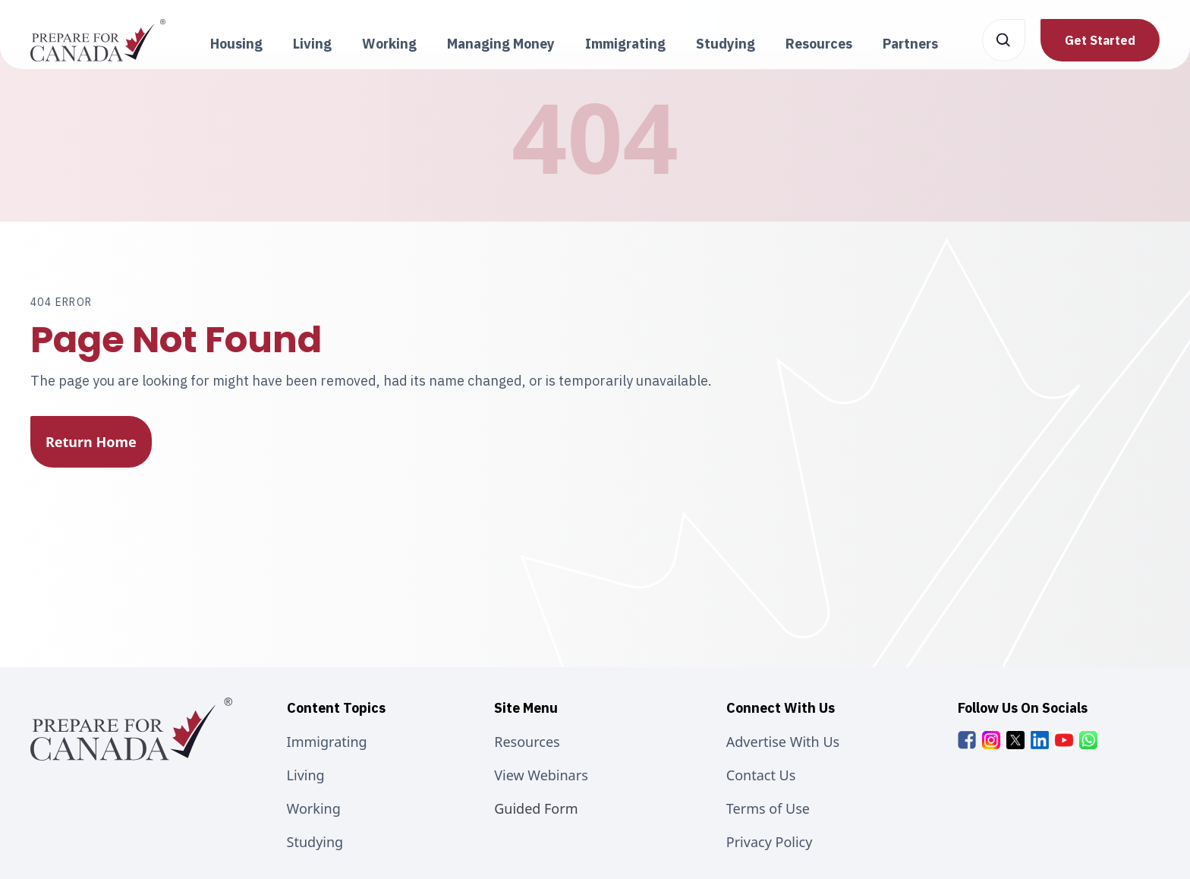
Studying (315, 842)
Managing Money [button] (501, 43)
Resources (526, 741)
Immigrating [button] (625, 43)
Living (306, 775)
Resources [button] (818, 43)
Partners (910, 43)
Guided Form (536, 808)
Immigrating (327, 741)
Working (314, 808)
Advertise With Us (782, 741)
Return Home (91, 442)
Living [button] (312, 43)
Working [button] (389, 43)
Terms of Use (768, 808)
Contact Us (761, 775)
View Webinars (541, 775)
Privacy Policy (769, 842)
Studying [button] (725, 43)
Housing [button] (236, 43)
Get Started (1100, 40)
